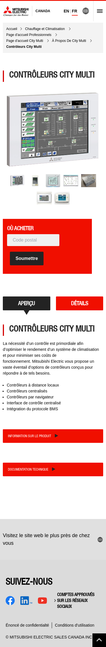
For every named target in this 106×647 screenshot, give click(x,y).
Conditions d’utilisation (74, 625)
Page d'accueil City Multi (25, 41)
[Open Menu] (98, 11)
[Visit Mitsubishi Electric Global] (85, 11)
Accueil (11, 29)
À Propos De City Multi (69, 41)
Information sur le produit (29, 436)
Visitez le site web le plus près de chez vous (53, 539)
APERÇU (26, 303)
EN (66, 11)
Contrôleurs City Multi (24, 47)
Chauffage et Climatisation (45, 29)
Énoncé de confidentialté (27, 625)
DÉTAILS (79, 303)
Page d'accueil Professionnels (29, 35)
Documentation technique (28, 469)
